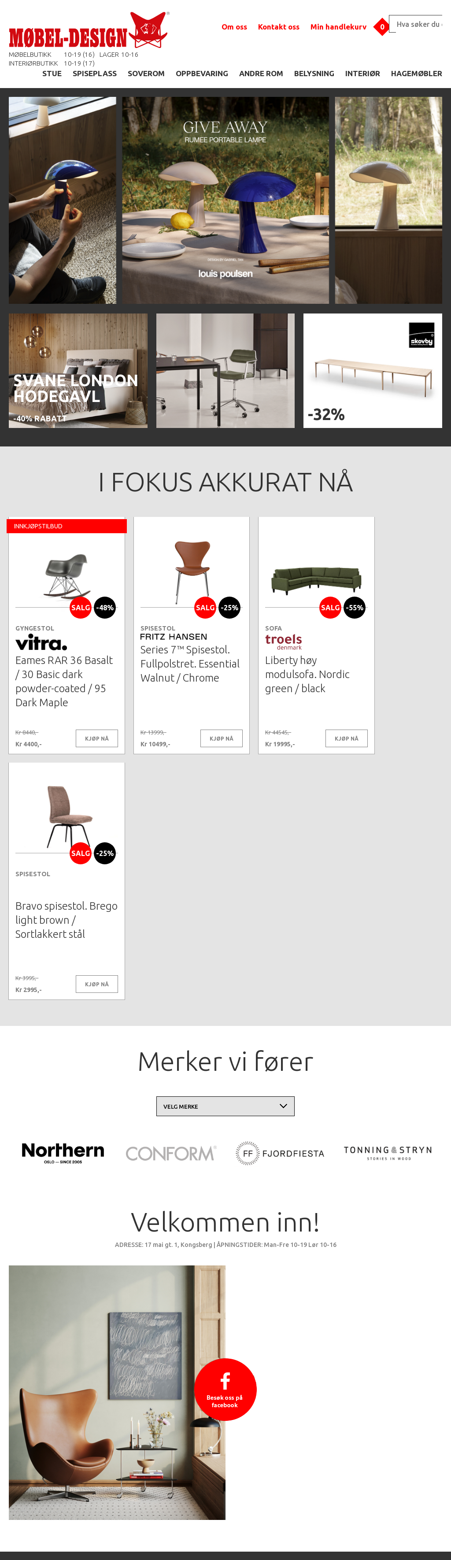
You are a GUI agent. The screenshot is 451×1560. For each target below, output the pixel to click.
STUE (52, 73)
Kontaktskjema (345, 1539)
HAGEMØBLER (416, 73)
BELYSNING (314, 73)
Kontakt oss (278, 26)
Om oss (234, 26)
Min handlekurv (338, 26)
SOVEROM (146, 73)
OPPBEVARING (202, 73)
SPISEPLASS (95, 73)
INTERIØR (362, 73)
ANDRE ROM (261, 73)
